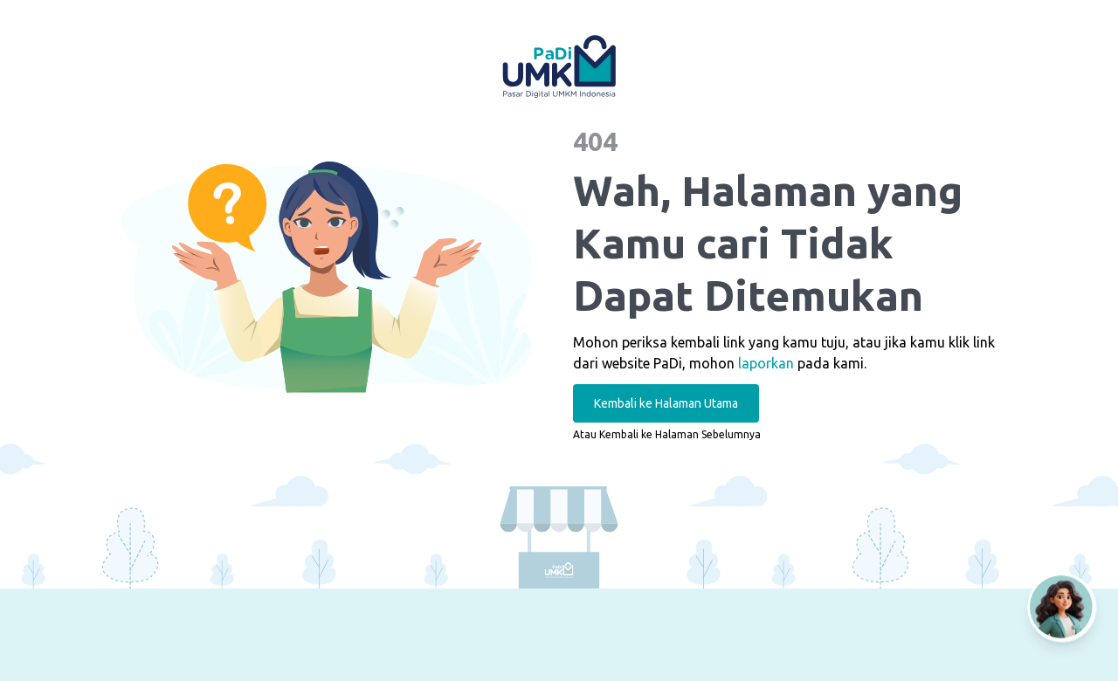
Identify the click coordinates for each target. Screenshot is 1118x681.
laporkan (766, 363)
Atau (667, 434)
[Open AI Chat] (1062, 607)
